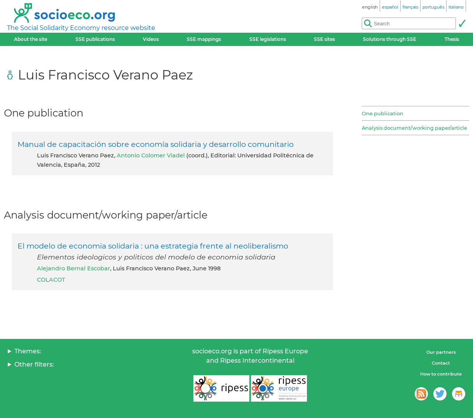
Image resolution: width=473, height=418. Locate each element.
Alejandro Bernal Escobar (73, 268)
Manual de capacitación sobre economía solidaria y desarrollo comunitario (156, 144)
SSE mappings (204, 39)
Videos (151, 39)
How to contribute (441, 374)
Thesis (452, 39)
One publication (382, 113)
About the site (30, 39)
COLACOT (51, 279)
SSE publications (95, 39)
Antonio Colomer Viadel (151, 155)
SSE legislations (267, 39)
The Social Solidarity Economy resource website (81, 28)
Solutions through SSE (389, 39)
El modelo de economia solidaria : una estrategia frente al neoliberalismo (153, 245)
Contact (441, 363)
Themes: (27, 351)
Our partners (441, 352)
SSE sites (324, 39)
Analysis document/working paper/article (414, 128)
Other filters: (34, 364)
